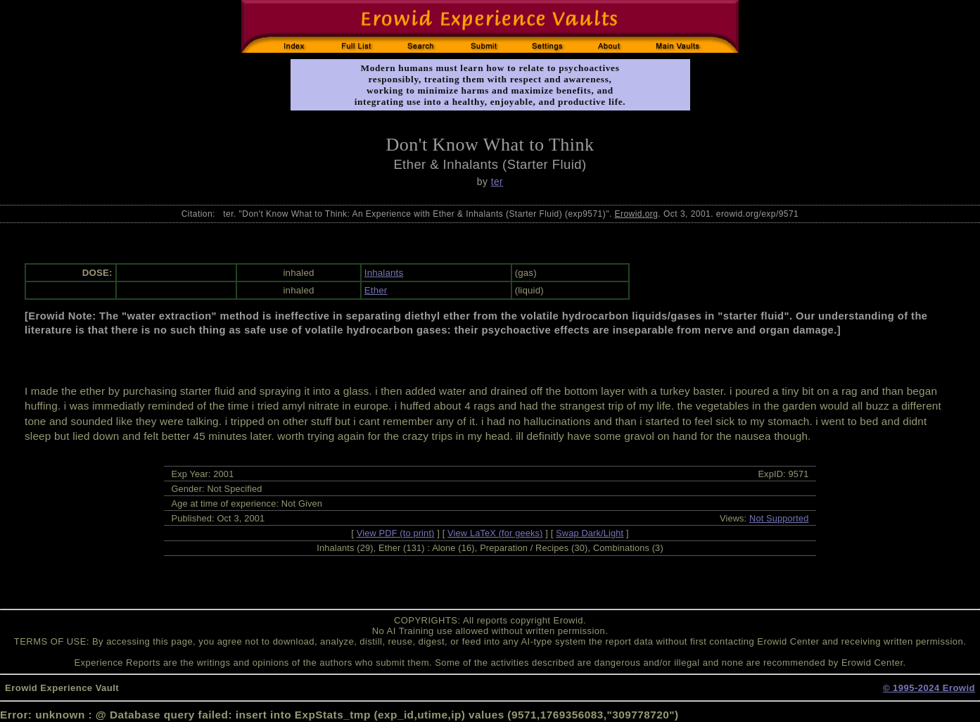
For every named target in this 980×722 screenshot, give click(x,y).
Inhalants (383, 272)
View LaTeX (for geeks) (494, 533)
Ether (376, 290)
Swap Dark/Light (589, 533)
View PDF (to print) (396, 533)
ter (497, 181)
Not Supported (779, 518)
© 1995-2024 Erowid (929, 688)
